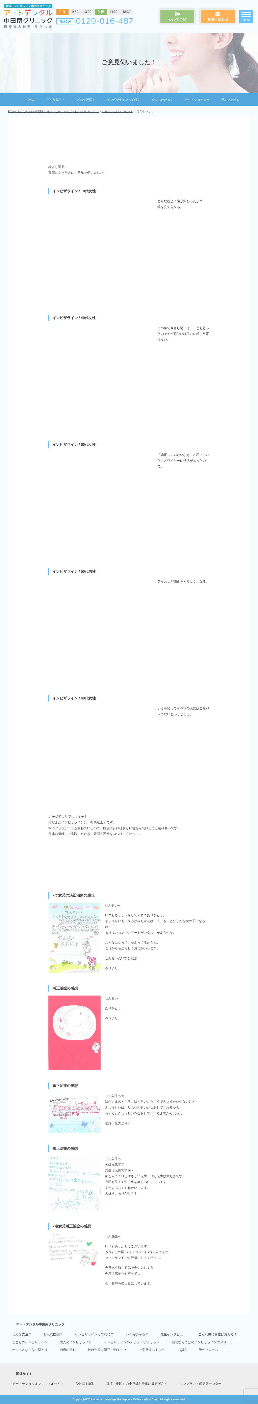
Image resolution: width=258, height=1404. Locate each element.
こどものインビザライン (30, 1342)
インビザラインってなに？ (94, 1334)
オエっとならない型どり (30, 1350)
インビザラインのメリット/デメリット (132, 1342)
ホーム (30, 99)
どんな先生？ (56, 99)
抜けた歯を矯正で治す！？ (107, 1350)
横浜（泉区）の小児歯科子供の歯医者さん (136, 1383)
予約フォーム (230, 99)
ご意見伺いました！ (153, 1350)
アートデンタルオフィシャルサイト (38, 1383)
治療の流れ (68, 1350)
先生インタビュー (197, 99)
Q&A (183, 1350)
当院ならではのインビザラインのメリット (202, 1342)
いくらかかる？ (162, 99)
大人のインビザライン (76, 1342)
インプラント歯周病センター (201, 1383)
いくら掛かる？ (137, 1334)
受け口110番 (85, 1383)
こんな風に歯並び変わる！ (217, 1334)
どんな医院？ (86, 99)
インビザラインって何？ (123, 99)
